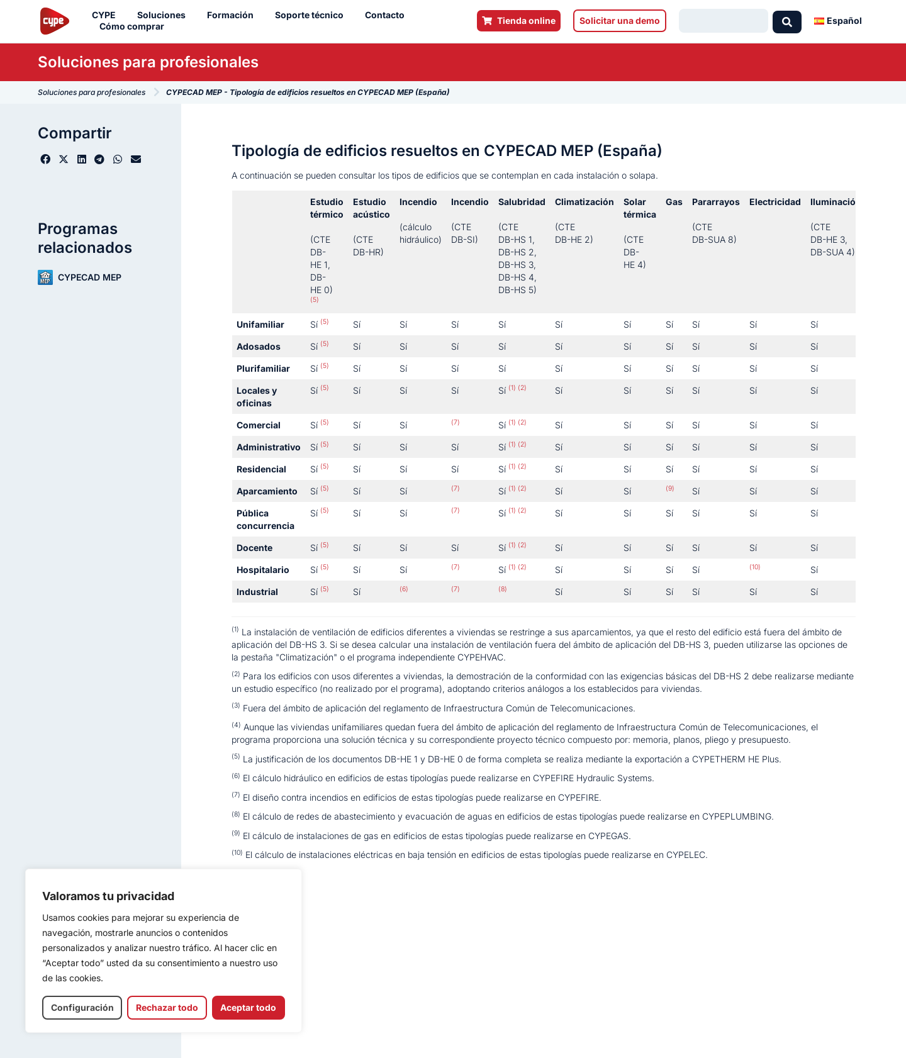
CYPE (107, 15)
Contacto (388, 15)
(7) (455, 422)
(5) (314, 300)
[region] (163, 951)
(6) (404, 589)
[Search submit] (787, 20)
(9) (670, 488)
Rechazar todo (167, 1007)
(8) (502, 589)
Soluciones (164, 15)
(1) (512, 388)
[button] (45, 159)
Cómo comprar (135, 26)
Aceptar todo (248, 1007)
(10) (755, 567)
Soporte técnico (312, 15)
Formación (233, 15)
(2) (521, 388)
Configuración (82, 1007)
